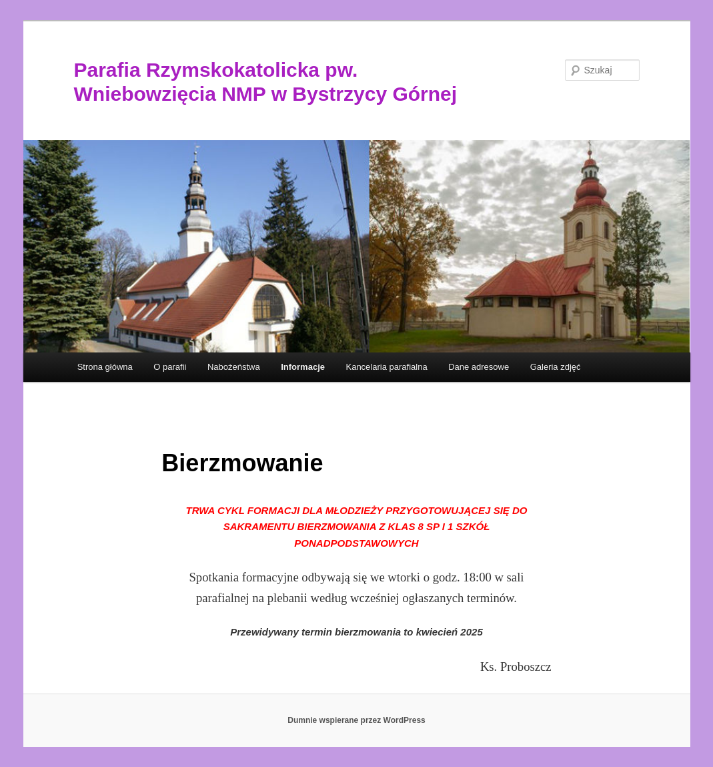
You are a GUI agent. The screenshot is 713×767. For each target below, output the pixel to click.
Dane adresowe (478, 367)
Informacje (303, 367)
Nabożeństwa (233, 367)
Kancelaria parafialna (386, 367)
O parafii (169, 367)
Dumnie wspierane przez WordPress (356, 720)
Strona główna (105, 367)
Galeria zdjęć (555, 367)
